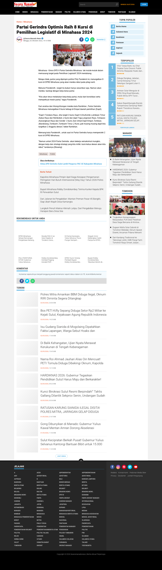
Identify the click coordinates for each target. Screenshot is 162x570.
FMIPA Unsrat (64, 498)
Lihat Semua (61, 456)
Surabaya (63, 542)
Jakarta (17, 504)
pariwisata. (18, 527)
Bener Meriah (64, 482)
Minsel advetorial (89, 517)
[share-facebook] (81, 39)
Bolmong (17, 489)
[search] (99, 4)
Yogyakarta (86, 545)
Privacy (113, 476)
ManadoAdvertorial (67, 511)
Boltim (39, 492)
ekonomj (17, 498)
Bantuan (40, 482)
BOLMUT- (85, 489)
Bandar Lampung (88, 479)
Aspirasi (119, 48)
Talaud (84, 542)
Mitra (39, 520)
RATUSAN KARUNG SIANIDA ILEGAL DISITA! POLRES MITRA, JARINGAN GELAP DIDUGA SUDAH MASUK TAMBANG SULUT (71, 412)
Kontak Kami (123, 473)
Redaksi (114, 473)
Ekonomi (85, 495)
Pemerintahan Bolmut (23, 530)
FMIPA (39, 498)
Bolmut (62, 489)
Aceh (39, 473)
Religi (16, 536)
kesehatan (120, 37)
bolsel (17, 492)
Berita (84, 482)
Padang (17, 523)
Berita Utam (19, 485)
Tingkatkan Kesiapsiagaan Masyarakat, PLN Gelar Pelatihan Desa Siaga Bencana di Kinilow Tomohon (127, 219)
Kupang (62, 508)
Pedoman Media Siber (138, 473)
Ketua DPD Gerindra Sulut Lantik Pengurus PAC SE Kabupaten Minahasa (71, 164)
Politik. (17, 533)
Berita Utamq (64, 485)
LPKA (84, 508)
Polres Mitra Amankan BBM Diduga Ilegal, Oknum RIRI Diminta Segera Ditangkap (68, 296)
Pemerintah (41, 527)
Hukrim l (40, 501)
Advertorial (42, 476)
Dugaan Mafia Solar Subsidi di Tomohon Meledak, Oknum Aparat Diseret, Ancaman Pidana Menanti (127, 229)
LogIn (144, 4)
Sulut (16, 542)
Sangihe (40, 536)
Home (17, 12)
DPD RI (61, 495)
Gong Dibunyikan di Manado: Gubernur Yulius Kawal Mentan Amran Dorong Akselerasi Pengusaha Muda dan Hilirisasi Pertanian (71, 428)
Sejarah (132, 12)
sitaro (39, 539)
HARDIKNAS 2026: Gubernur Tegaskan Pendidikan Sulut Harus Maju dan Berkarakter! (71, 377)
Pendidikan (93, 12)
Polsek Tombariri (66, 533)
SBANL (61, 536)
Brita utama (41, 495)
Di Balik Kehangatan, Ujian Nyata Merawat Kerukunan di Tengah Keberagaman (69, 345)
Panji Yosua (41, 523)
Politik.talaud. (43, 533)
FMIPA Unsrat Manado (90, 498)
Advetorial (86, 476)
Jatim (39, 504)
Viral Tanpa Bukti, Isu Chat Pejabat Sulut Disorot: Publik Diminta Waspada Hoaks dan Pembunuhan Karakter (130, 68)
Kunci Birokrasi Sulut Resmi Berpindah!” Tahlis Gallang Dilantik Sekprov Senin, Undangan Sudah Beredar (71, 396)
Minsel (62, 517)
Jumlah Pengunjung (135, 476)
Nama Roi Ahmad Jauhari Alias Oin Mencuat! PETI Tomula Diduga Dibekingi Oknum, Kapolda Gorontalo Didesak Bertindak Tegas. (72, 363)
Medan (84, 511)
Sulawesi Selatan (66, 539)
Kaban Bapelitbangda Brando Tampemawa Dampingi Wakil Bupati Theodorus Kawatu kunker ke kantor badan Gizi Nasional (130, 105)
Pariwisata (86, 523)
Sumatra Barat (43, 542)
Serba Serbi (18, 539)
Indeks (25, 12)
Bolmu (39, 489)
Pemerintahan (47, 12)
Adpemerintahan (88, 473)
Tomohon (111, 12)
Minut (102, 12)
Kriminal (40, 508)
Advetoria (63, 476)
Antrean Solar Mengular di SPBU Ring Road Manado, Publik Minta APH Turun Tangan (128, 93)
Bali (61, 479)
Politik (67, 12)
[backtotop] (81, 461)
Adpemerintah (65, 473)
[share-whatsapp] (92, 39)
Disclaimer (122, 476)
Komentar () (101, 39)
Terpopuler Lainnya (127, 127)
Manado (59, 12)
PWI (83, 533)
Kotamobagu (19, 508)
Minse (39, 517)
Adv (15, 476)
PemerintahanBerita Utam (47, 530)
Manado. (40, 511)
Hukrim (17, 501)
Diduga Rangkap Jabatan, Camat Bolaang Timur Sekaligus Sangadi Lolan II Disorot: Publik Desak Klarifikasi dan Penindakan (128, 81)
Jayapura (63, 504)
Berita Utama (121, 26)
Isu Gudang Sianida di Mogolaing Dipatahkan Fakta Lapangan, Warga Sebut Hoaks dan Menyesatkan (71, 331)
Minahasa (34, 12)
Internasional (88, 501)
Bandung (17, 482)
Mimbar (17, 514)
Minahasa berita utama (68, 514)
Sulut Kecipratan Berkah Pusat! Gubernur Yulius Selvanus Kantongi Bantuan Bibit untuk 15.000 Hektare (72, 444)
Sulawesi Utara (79, 12)
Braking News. (87, 492)
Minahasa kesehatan (90, 514)
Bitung (84, 485)
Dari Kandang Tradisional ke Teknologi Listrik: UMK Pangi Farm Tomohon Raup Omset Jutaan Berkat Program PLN (127, 239)
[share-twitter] (87, 39)
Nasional (63, 520)
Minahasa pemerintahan (24, 517)
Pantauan (122, 12)
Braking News (64, 492)
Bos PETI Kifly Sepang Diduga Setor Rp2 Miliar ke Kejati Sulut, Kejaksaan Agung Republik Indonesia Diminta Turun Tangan (72, 315)
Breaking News (20, 495)
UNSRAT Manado (65, 545)
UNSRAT (40, 545)
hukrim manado (65, 501)
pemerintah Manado (67, 527)
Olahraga (86, 520)
